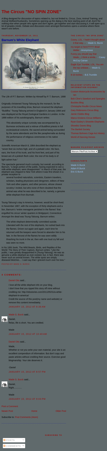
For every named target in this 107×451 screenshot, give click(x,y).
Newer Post (7, 411)
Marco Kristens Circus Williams (86, 118)
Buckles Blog (77, 102)
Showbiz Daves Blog (81, 125)
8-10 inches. (77, 75)
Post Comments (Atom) (26, 417)
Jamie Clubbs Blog (80, 114)
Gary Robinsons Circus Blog (85, 110)
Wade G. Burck (16, 314)
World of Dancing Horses (83, 137)
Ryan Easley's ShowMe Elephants (87, 121)
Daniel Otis (14, 280)
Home (34, 411)
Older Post (61, 411)
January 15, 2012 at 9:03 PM (27, 399)
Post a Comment (10, 406)
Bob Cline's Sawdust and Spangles (88, 98)
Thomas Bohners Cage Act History (88, 133)
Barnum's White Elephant (20, 40)
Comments (12, 446)
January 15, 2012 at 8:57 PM (27, 372)
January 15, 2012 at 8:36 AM (27, 306)
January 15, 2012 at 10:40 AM (28, 334)
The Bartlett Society (80, 129)
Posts (9, 440)
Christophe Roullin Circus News (86, 106)
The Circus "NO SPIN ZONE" (31, 11)
